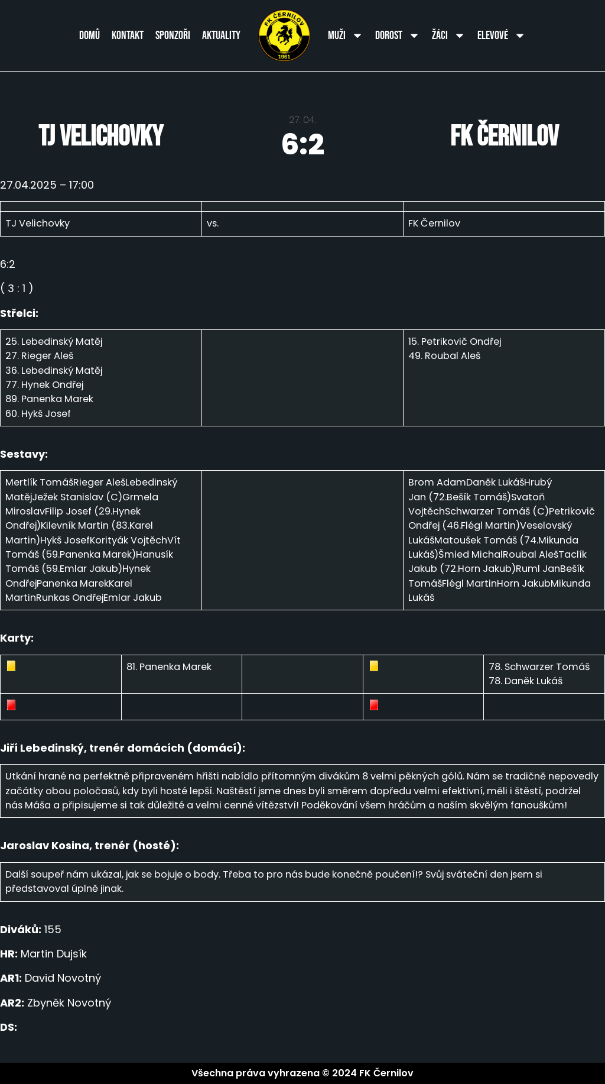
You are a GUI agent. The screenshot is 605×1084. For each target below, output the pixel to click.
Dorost (397, 35)
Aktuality (221, 35)
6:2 (302, 144)
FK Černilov (504, 137)
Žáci (449, 35)
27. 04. (302, 120)
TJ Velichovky (100, 137)
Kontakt (128, 35)
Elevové (501, 35)
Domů (89, 35)
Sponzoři (172, 35)
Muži (345, 35)
